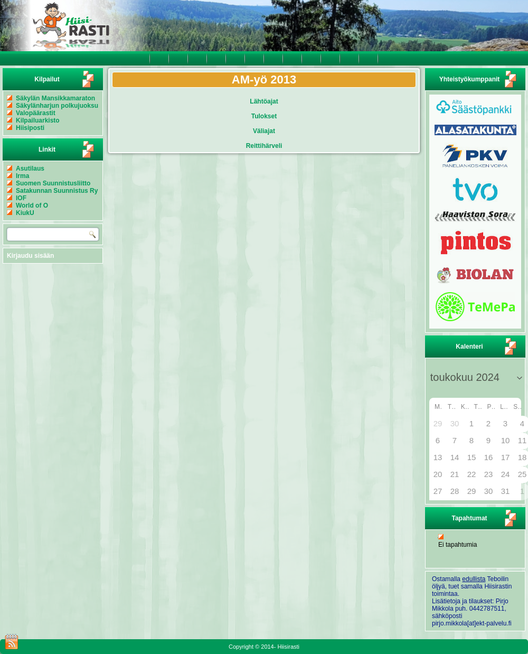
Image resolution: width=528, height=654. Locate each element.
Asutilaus (30, 168)
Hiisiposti (30, 128)
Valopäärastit (35, 113)
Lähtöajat (264, 101)
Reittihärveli (264, 146)
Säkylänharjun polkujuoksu (57, 105)
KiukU (25, 213)
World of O (32, 205)
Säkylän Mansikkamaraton (55, 98)
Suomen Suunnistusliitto (53, 183)
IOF (21, 198)
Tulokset (264, 116)
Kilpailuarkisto (38, 120)
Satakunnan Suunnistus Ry (57, 190)
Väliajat (264, 131)
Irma (22, 176)
